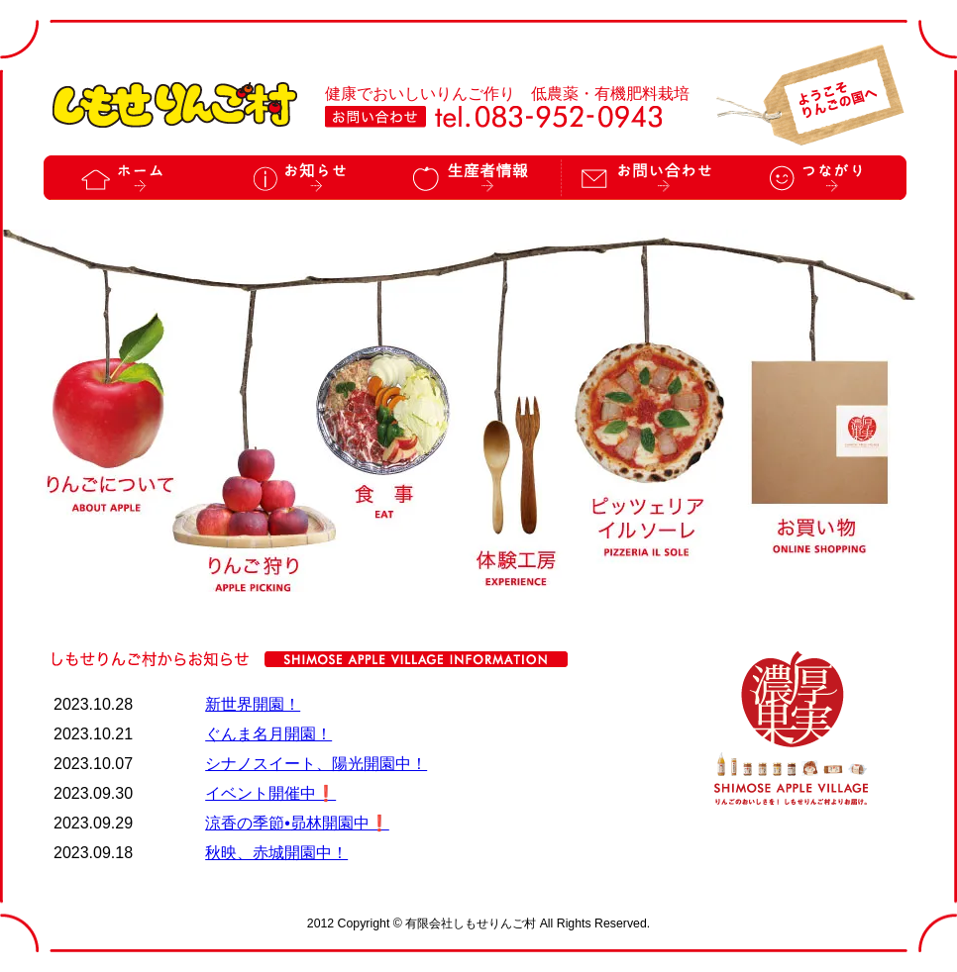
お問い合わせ (647, 177)
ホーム (130, 177)
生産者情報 (474, 177)
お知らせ (302, 177)
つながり (820, 177)
